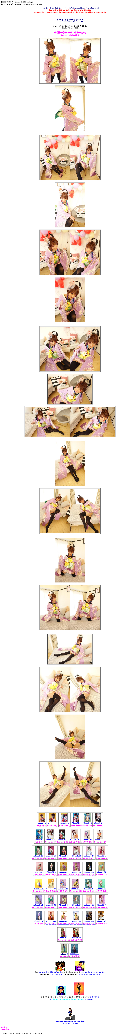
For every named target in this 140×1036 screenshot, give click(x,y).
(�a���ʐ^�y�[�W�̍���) (93, 972)
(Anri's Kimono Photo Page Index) (89, 974)
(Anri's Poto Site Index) (57, 974)
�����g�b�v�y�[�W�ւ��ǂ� (70, 1021)
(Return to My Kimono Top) (70, 1023)
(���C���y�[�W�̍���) (50, 972)
